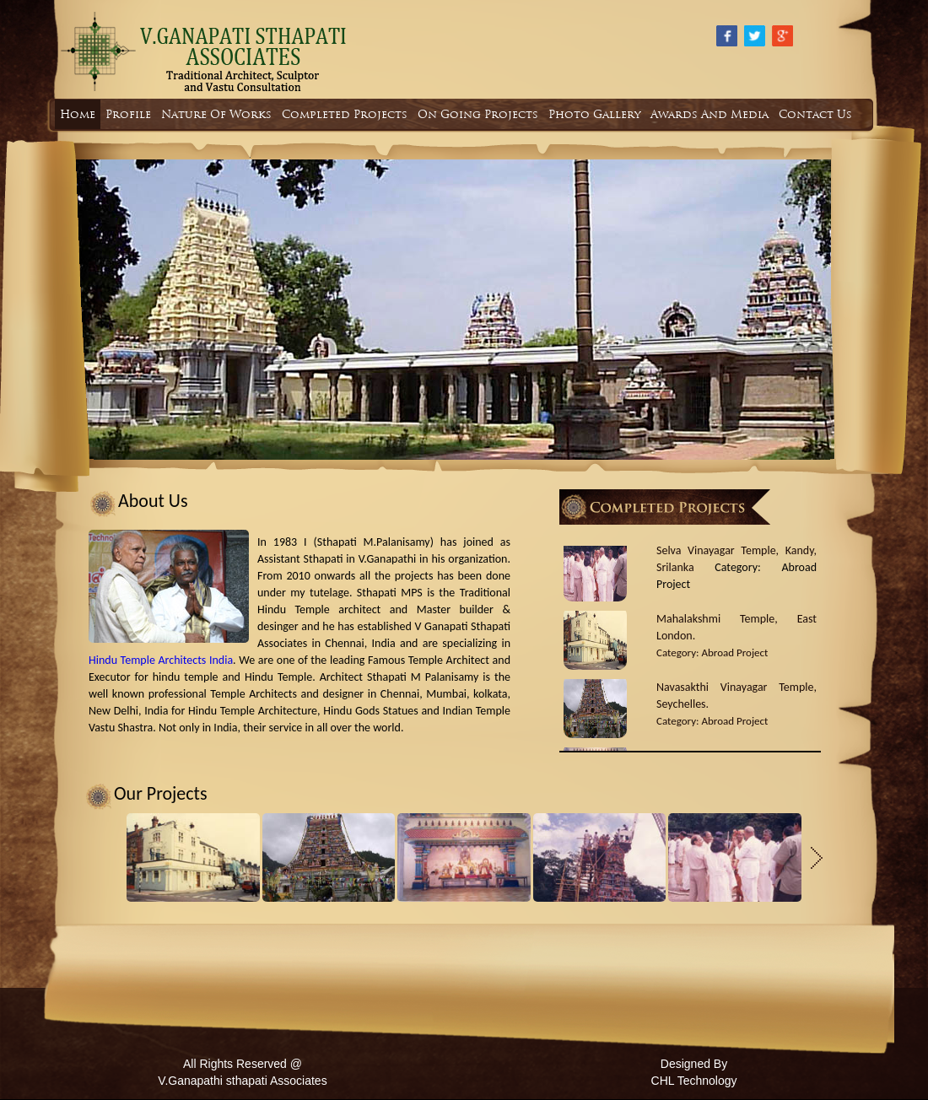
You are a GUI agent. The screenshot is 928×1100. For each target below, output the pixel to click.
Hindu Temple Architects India (161, 660)
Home (77, 114)
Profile (128, 114)
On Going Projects (478, 114)
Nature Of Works (216, 114)
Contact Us (815, 114)
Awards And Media (709, 114)
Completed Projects (344, 114)
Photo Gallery (594, 114)
